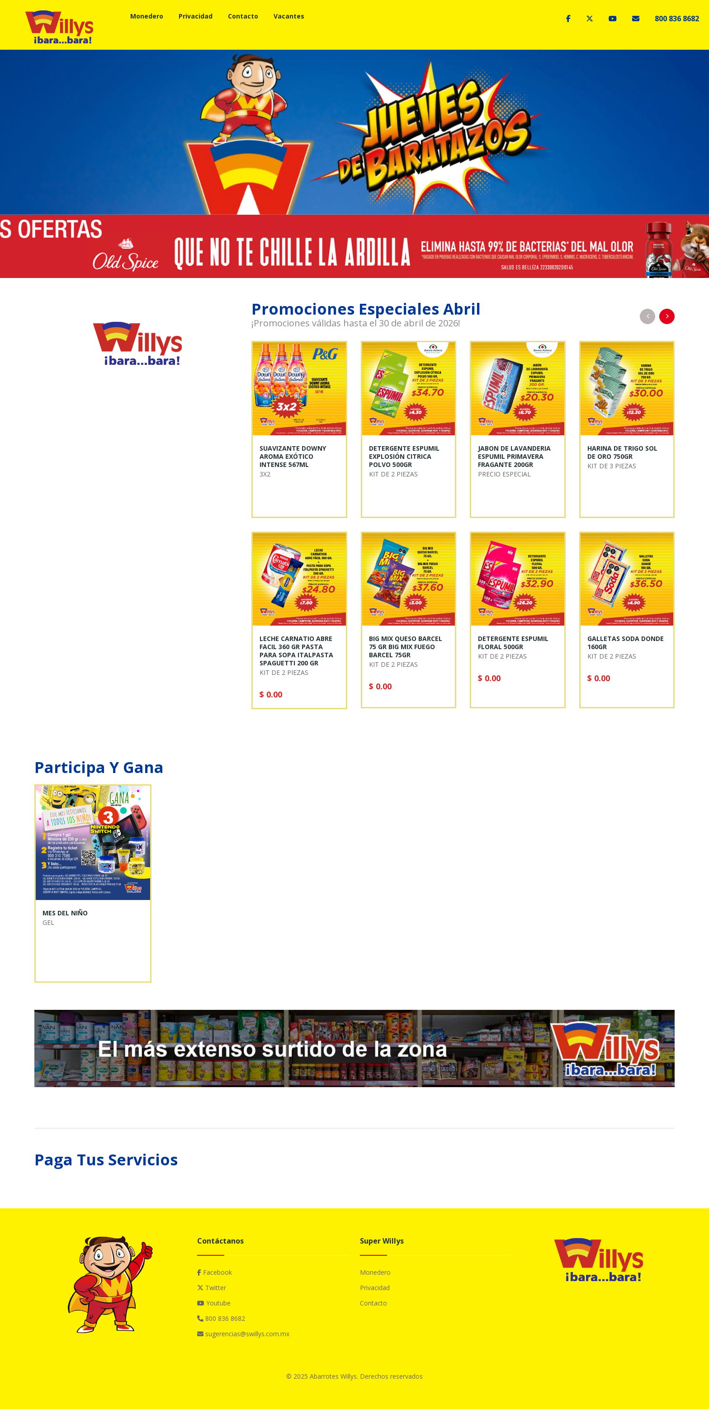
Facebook (214, 1272)
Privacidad (196, 16)
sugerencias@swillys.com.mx (243, 1333)
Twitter (211, 1287)
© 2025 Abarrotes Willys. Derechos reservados (354, 1376)
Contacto (243, 16)
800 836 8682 (677, 19)
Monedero (146, 16)
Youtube (214, 1303)
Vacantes (289, 16)
